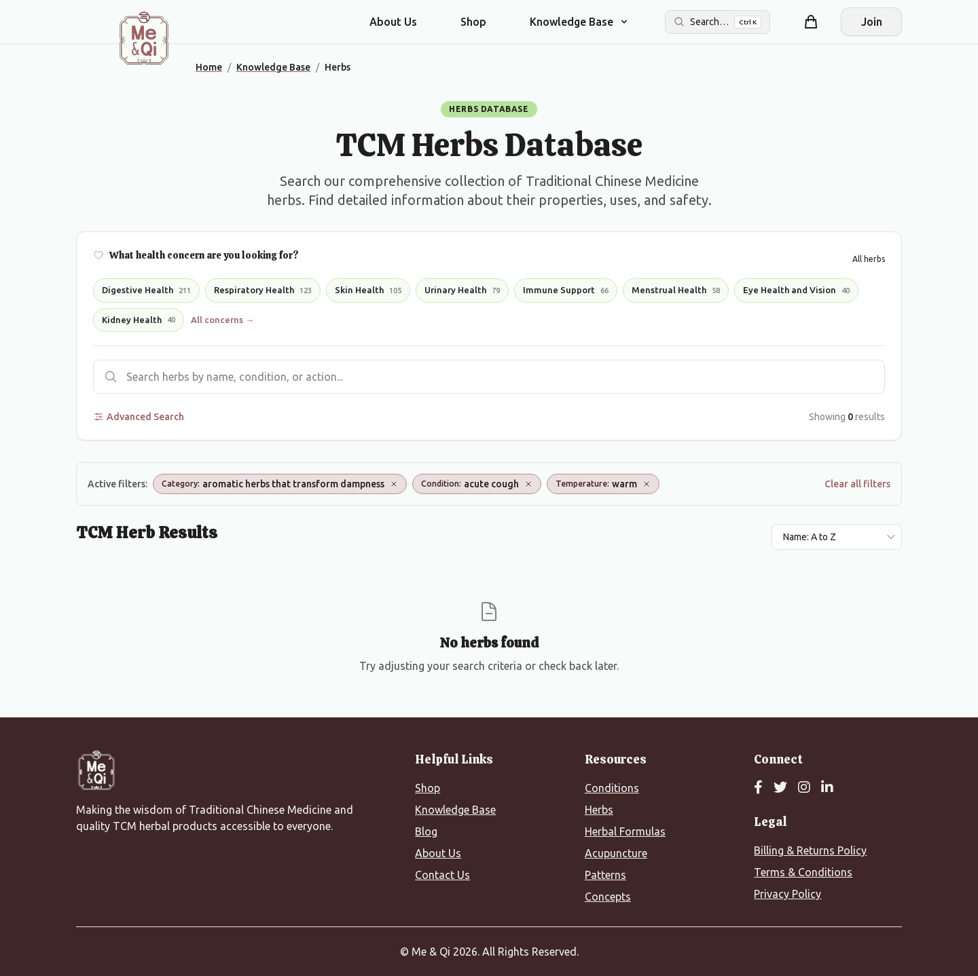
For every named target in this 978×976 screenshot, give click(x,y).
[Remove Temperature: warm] (646, 484)
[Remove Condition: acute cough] (528, 484)
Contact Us (442, 875)
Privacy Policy (787, 894)
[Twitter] (780, 788)
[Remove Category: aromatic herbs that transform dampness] (394, 484)
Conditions (612, 788)
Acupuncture (616, 853)
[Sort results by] (837, 537)
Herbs (599, 810)
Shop (473, 22)
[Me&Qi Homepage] (144, 38)
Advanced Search (138, 416)
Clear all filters (857, 483)
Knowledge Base (455, 810)
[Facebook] (758, 788)
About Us (393, 22)
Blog (426, 831)
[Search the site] (717, 22)
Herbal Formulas (625, 831)
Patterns (605, 875)
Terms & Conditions (803, 872)
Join (871, 22)
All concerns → (222, 319)
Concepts (608, 896)
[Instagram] (804, 788)
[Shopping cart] (811, 21)
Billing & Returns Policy (810, 850)
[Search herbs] (489, 377)
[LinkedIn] (827, 788)
